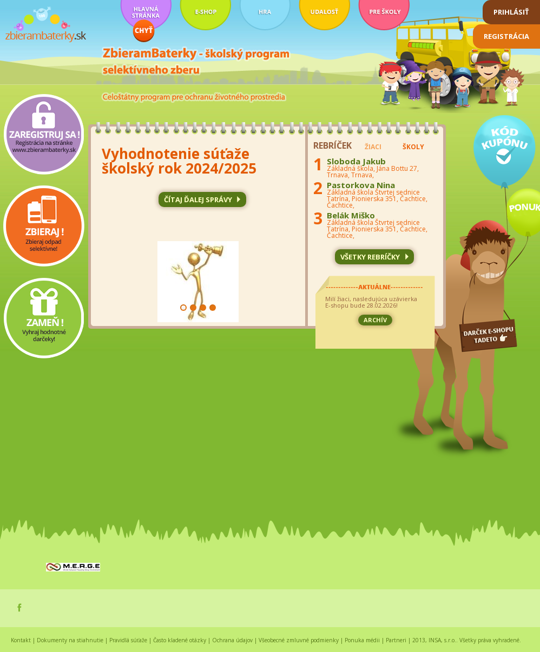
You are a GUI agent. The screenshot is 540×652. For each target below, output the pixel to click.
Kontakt (21, 640)
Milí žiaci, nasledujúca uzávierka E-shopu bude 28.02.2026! (371, 302)
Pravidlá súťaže (128, 640)
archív (375, 320)
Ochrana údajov (232, 640)
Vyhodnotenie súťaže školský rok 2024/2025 (179, 161)
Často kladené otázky (179, 640)
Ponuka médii (362, 640)
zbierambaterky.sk (45, 24)
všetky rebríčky (370, 257)
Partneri (396, 640)
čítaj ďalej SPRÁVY (198, 199)
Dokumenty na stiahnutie (70, 640)
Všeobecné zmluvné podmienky (299, 640)
